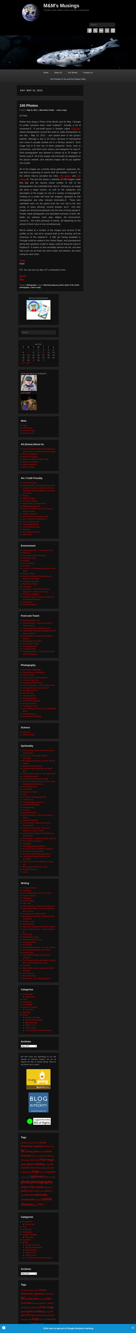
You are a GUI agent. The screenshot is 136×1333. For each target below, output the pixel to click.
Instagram (113, 30)
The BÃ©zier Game (30, 706)
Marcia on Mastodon (30, 462)
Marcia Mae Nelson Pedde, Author (36, 459)
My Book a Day (28, 922)
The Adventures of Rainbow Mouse (38, 1030)
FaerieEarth (27, 898)
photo (61, 285)
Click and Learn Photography (34, 672)
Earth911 (26, 561)
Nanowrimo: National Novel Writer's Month (39, 927)
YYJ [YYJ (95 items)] (40, 1204)
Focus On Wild (28, 675)
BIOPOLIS (27, 553)
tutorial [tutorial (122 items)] (47, 1199)
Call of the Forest (29, 558)
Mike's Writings (31, 1023)
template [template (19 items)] (38, 1200)
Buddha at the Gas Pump (32, 766)
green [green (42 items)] (24, 1164)
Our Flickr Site (28, 693)
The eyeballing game (31, 524)
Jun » (28, 363)
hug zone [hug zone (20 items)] (42, 1172)
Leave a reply (61, 110)
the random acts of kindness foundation (38, 849)
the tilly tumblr (28, 953)
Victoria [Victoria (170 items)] (27, 1204)
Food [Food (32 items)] (37, 1160)
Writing (25, 1015)
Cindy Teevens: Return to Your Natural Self (39, 774)
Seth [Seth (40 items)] (47, 1191)
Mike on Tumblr (28, 467)
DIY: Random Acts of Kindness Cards (37, 893)
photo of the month (72, 285)
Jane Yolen (27, 903)
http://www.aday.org (50, 285)
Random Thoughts (30, 1007)
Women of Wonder (30, 869)
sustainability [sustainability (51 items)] (28, 1199)
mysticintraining (29, 807)
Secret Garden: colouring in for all (35, 516)
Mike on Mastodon (30, 464)
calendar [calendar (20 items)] (35, 1156)
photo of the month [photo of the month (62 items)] (32, 1187)
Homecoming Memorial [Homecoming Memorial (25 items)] (45, 1168)
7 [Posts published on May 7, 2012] (28, 352)
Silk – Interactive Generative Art (35, 519)
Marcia (23, 276)
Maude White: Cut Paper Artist (34, 503)
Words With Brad (29, 976)
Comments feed (29, 431)
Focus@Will (27, 789)
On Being (26, 810)
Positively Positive (29, 813)
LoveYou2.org (28, 800)
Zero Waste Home (30, 605)
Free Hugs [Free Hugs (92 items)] (47, 1159)
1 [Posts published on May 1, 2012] (33, 350)
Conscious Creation (30, 776)
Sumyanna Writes (29, 703)
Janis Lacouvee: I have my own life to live (38, 906)
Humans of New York (31, 680)
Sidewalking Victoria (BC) (32, 641)
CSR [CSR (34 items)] (32, 1160)
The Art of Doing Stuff (31, 522)
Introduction (27, 1002)
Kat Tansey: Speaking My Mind (34, 797)
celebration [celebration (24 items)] (42, 1156)
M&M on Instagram (30, 454)
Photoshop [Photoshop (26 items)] (47, 1187)
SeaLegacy (27, 587)
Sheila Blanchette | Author (32, 940)
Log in (25, 425)
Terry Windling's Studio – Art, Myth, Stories (39, 947)
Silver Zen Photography (32, 701)
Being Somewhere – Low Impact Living (37, 550)
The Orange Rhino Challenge (34, 846)
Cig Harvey (27, 890)
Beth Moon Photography (32, 670)
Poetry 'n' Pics (30, 1025)
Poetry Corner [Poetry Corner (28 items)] (34, 1191)
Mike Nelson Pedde (46, 110)
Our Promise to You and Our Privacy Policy (68, 79)
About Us (58, 73)
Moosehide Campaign (31, 805)
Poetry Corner (30, 1028)
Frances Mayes (28, 901)
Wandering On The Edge (32, 716)
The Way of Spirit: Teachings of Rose (37, 854)
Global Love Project (30, 792)
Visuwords (27, 965)
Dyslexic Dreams (29, 896)
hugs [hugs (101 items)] (35, 1171)
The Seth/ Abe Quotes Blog (33, 851)
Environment (27, 994)
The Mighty (27, 844)
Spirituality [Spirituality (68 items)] (41, 1194)
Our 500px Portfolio (30, 690)
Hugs (22, 260)
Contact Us (87, 73)
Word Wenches (28, 973)
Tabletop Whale (29, 735)
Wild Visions (27, 535)
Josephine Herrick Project (32, 683)
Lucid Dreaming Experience (33, 802)
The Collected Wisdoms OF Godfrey (36, 950)
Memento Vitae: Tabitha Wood (34, 914)
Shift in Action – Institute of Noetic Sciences (39, 838)
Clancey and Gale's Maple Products (36, 628)
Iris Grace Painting (30, 501)
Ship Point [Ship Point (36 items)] (29, 1195)
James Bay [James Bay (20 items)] (25, 1177)
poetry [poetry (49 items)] (24, 1190)
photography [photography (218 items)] (42, 1182)
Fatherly (26, 496)
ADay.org (75, 129)
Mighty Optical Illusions (31, 506)
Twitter (95, 30)
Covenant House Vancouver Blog (35, 779)
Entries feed (27, 428)
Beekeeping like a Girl (31, 620)
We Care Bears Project (31, 532)
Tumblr (107, 30)
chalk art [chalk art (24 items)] (50, 1156)
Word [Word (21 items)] (35, 1205)
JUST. (25, 794)
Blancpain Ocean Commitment (34, 555)
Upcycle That (28, 602)
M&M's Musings (61, 5)
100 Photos (29, 106)
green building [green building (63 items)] (35, 1164)
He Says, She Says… (33, 1017)
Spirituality (27, 1012)
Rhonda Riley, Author (31, 937)
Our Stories (72, 73)
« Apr (23, 363)
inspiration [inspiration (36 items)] (51, 1172)
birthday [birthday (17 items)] (42, 1152)
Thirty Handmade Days (31, 527)
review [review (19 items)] (42, 1191)
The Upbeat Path (29, 649)
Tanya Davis (27, 945)
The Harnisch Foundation (32, 841)
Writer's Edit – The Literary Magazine (37, 978)
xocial (25, 872)
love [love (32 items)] (46, 1177)
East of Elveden (29, 563)
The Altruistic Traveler (31, 644)
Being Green (30, 997)
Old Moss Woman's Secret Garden (36, 688)
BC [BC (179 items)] (23, 1151)
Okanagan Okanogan (31, 581)
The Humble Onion (30, 646)
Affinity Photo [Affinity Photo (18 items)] (49, 1146)
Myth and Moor (28, 924)
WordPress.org (28, 433)
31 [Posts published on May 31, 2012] (43, 360)
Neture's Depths (29, 574)
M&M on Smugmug (30, 457)
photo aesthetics (29, 696)
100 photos (65, 176)
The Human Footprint (31, 594)
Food (25, 999)
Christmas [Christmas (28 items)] (25, 1160)
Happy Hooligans (29, 498)
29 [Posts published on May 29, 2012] (33, 360)
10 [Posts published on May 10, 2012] (43, 352)
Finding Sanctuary (30, 787)
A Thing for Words (29, 888)
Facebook (89, 30)
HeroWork (26, 566)
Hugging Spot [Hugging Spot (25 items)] (26, 1172)
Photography (31, 285)
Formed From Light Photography (35, 678)
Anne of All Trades (30, 483)
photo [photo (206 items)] (26, 1182)
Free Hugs (29, 1010)
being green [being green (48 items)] (32, 1151)
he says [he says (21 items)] (47, 1164)
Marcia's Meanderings (33, 1020)
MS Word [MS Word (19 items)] (52, 1177)
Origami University (30, 514)
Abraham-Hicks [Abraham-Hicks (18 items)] (33, 1143)
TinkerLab (26, 529)
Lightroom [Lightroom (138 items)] (36, 1176)
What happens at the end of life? (35, 867)
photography (24, 287)
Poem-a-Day (27, 934)
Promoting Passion (30, 698)
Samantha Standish (30, 820)
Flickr (101, 30)
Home (46, 73)
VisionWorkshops (29, 714)
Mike (22, 279)
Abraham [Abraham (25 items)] (24, 1143)
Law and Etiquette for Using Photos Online (39, 685)
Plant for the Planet (30, 584)
